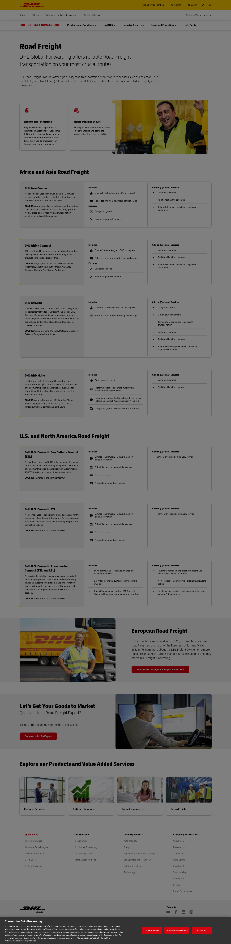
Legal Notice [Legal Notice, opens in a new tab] (30, 941)
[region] (115, 930)
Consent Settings (152, 930)
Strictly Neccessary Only (177, 930)
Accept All (201, 930)
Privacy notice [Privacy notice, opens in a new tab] (19, 941)
